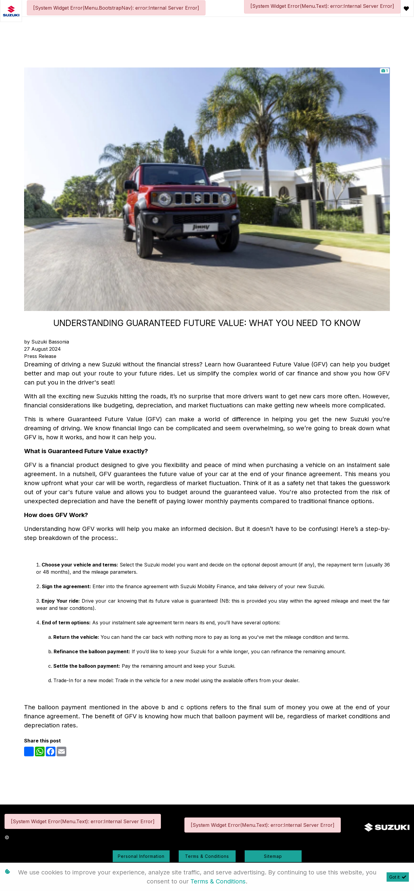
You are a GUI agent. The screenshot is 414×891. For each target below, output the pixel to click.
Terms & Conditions (207, 856)
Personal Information (141, 856)
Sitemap (273, 856)
